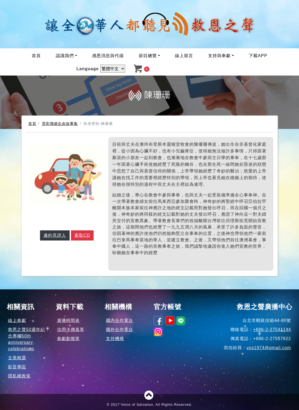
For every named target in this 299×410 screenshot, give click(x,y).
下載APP (258, 55)
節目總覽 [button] (148, 55)
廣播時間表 (68, 320)
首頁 (36, 55)
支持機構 (115, 338)
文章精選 (17, 358)
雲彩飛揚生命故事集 (60, 123)
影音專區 (17, 367)
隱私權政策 (19, 376)
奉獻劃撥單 (68, 338)
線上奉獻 (17, 320)
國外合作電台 (119, 329)
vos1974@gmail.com (268, 347)
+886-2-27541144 (272, 329)
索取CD (82, 235)
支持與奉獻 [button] (219, 55)
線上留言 (184, 55)
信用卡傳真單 (70, 329)
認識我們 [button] (65, 55)
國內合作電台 (119, 320)
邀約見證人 (54, 235)
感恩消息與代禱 (108, 55)
